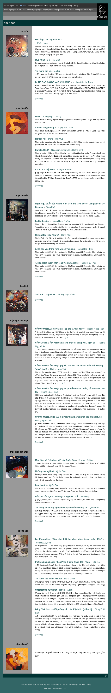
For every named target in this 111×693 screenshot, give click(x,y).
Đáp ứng (40, 39)
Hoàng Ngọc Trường (51, 116)
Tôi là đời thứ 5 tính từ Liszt (49, 579)
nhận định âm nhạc (50, 10)
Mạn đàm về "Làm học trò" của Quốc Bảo (56, 460)
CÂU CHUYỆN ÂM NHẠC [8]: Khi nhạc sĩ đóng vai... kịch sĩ (66, 343)
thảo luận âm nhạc (66, 10)
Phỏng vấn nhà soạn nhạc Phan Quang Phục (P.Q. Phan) (63, 562)
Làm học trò (41, 485)
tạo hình (39, 6)
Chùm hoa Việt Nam (45, 169)
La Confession (43, 221)
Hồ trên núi (41, 139)
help (75, 6)
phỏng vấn (79, 10)
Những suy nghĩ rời (45, 471)
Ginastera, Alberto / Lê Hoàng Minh (67, 150)
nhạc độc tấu (16, 10)
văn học (15, 6)
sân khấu (31, 6)
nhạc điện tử (89, 10)
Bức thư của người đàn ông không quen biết (57, 496)
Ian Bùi (57, 71)
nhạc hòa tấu (28, 10)
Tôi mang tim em (44, 71)
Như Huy (85, 496)
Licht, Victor (69, 579)
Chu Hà (96, 562)
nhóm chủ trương (65, 6)
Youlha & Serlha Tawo (83, 82)
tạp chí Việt (53, 6)
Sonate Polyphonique (46, 127)
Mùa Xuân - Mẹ (43, 60)
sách (45, 6)
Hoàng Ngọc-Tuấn (66, 294)
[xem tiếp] (39, 98)
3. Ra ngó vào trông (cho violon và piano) (56, 249)
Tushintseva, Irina (43, 543)
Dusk (38, 116)
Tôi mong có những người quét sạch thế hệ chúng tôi (62, 507)
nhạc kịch (37, 10)
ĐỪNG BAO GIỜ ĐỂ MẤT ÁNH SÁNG (53, 82)
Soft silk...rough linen (46, 294)
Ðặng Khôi (50, 207)
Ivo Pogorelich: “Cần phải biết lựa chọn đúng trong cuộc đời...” (69, 539)
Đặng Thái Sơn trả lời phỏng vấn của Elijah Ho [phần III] (64, 609)
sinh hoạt (7, 6)
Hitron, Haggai (65, 590)
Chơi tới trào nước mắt (47, 590)
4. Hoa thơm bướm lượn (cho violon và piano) (58, 263)
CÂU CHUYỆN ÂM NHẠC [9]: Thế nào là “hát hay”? (61, 329)
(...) (66, 337)
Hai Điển (56, 60)
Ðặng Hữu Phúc (66, 127)
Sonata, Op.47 (43, 150)
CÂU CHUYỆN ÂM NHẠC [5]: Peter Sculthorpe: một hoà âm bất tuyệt (69, 417)
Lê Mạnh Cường (85, 460)
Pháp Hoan (42, 43)
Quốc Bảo (61, 471)
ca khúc (7, 10)
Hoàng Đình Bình (54, 39)
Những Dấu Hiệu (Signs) (48, 235)
